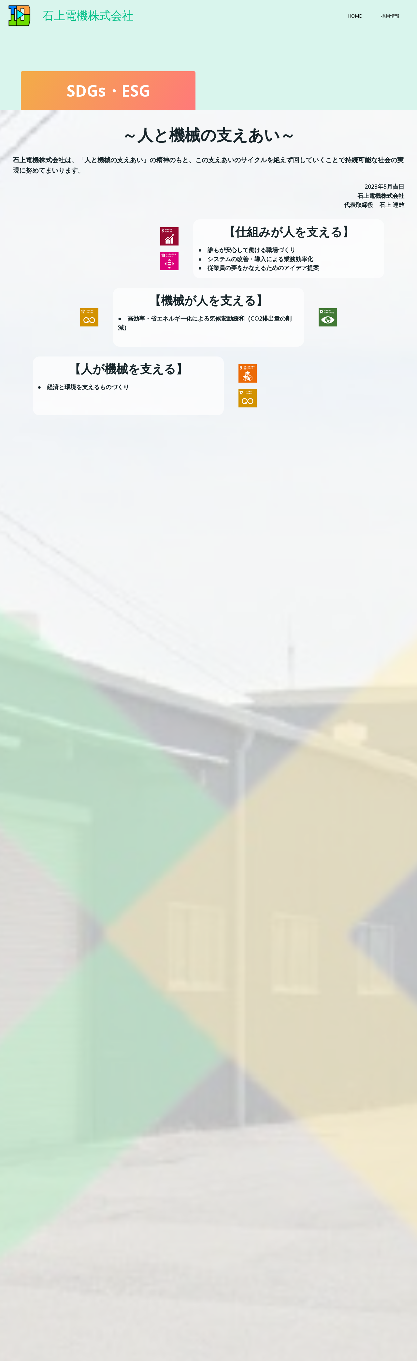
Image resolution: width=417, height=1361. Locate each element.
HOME (355, 16)
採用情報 (390, 16)
